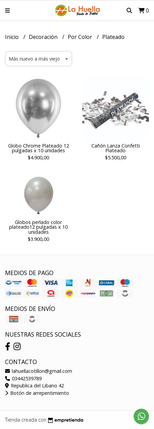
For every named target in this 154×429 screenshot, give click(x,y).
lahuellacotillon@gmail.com (38, 371)
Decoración (44, 37)
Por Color (80, 37)
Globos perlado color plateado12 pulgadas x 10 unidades (38, 227)
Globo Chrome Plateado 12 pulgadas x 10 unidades (38, 148)
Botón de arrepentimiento (37, 393)
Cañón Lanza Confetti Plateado (115, 148)
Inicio (12, 37)
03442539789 (23, 378)
